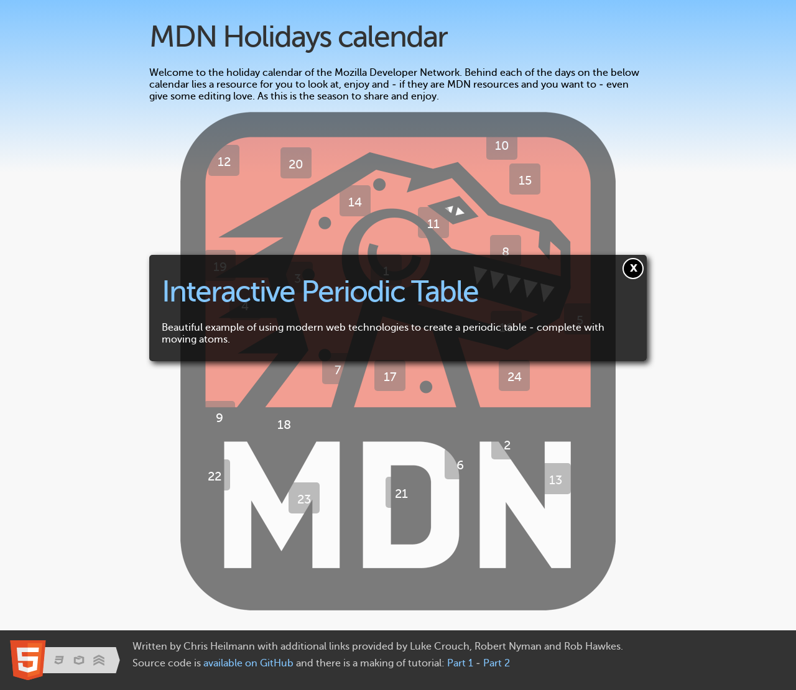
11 (433, 223)
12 (224, 161)
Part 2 (496, 663)
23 (304, 499)
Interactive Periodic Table (320, 291)
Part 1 (460, 663)
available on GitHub (248, 663)
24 (514, 376)
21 (401, 493)
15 (525, 180)
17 (390, 376)
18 (284, 424)
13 (555, 479)
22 (214, 476)
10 (502, 145)
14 (355, 202)
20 (296, 164)
